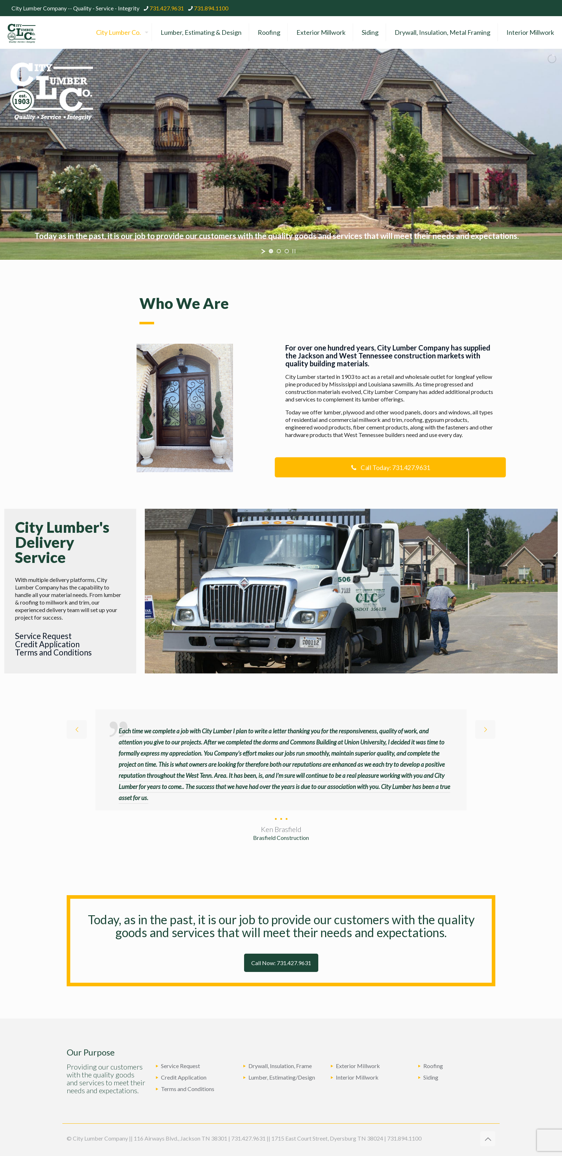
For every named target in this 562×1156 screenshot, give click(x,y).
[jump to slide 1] (271, 251)
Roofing (433, 1065)
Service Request (43, 636)
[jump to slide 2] (279, 251)
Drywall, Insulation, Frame (280, 1065)
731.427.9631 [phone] (166, 8)
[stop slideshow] (293, 251)
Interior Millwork (357, 1077)
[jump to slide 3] (287, 251)
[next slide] (485, 729)
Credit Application (47, 644)
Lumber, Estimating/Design (281, 1077)
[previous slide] (77, 729)
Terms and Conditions (53, 652)
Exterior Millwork (358, 1065)
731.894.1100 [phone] (211, 8)
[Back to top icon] (487, 1138)
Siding (430, 1077)
